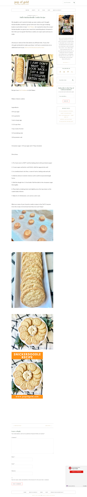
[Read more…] (66, 62)
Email (13, 463)
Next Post (47, 425)
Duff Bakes (31, 27)
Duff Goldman (23, 90)
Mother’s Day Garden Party (66, 113)
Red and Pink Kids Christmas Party (66, 121)
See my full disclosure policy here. (34, 47)
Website (14, 470)
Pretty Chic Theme (36, 495)
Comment (14, 437)
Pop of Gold (22, 3)
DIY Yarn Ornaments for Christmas (66, 111)
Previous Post (18, 425)
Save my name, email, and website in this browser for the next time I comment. (30, 479)
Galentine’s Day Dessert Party (66, 119)
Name (13, 456)
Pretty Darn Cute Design (49, 495)
